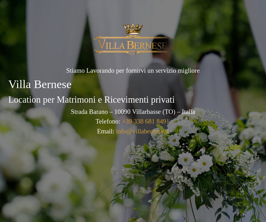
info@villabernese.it (142, 131)
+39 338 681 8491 (145, 121)
